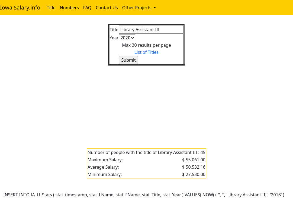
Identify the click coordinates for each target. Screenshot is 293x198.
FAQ (87, 8)
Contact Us (107, 8)
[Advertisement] (146, 104)
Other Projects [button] (137, 8)
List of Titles (146, 52)
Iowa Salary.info (20, 7)
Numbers (69, 8)
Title (51, 8)
